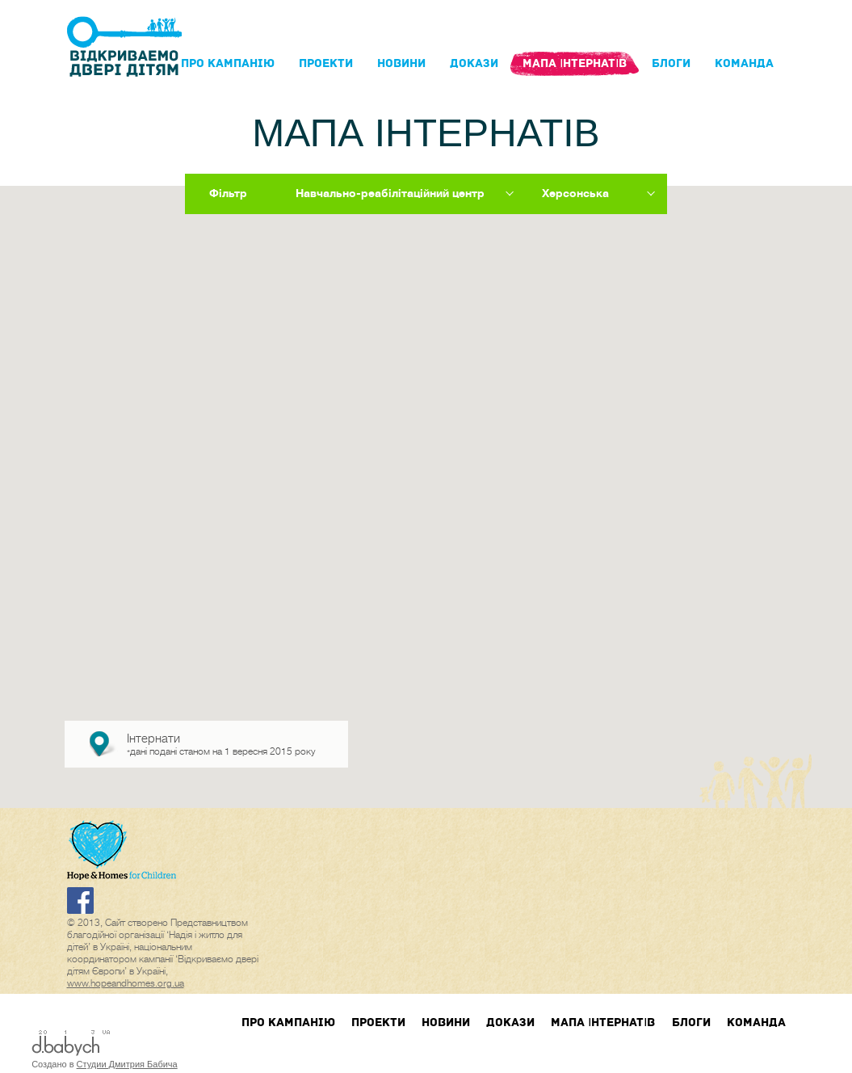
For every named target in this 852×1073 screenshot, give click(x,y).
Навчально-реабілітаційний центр (390, 193)
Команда (744, 63)
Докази (474, 63)
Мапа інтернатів (575, 63)
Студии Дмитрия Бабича (127, 1064)
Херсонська (575, 193)
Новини (401, 63)
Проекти (326, 63)
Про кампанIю (228, 63)
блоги (671, 63)
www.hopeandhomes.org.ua (125, 983)
